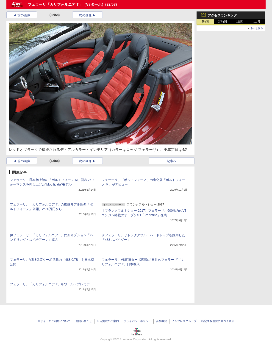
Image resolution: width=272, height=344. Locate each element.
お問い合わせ (83, 321)
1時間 (205, 21)
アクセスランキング (222, 15)
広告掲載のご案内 (108, 321)
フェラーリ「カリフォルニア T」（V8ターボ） (66, 4)
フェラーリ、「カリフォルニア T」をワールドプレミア (50, 284)
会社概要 (161, 321)
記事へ (171, 161)
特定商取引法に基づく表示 (217, 321)
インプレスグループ (184, 321)
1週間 (239, 21)
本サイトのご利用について (54, 321)
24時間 (222, 21)
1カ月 (257, 21)
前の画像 (23, 15)
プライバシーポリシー (137, 321)
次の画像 (85, 15)
